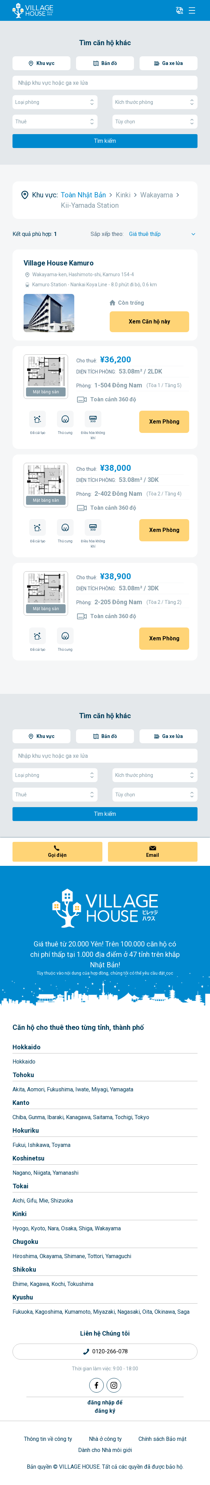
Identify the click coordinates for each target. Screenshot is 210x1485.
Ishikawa (38, 1145)
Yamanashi (65, 1173)
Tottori (95, 1256)
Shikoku (24, 1269)
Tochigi (123, 1117)
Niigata (41, 1173)
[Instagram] (114, 1385)
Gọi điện (57, 855)
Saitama (102, 1117)
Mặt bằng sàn (46, 391)
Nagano (21, 1173)
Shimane (74, 1256)
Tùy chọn (155, 122)
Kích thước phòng (155, 102)
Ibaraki (55, 1117)
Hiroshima (24, 1256)
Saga (183, 1311)
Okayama (51, 1256)
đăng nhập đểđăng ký (105, 1406)
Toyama (61, 1145)
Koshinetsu (28, 1158)
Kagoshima (48, 1311)
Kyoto (38, 1228)
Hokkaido (26, 1047)
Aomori (35, 1089)
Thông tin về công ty (48, 1439)
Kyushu (22, 1297)
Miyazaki (104, 1311)
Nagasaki (128, 1311)
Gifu (31, 1200)
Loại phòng (55, 102)
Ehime (19, 1284)
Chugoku (25, 1241)
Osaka (68, 1228)
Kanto (21, 1102)
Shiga (85, 1228)
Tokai (20, 1186)
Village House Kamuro (59, 263)
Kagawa (39, 1284)
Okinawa (164, 1311)
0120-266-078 (110, 1351)
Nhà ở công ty (105, 1439)
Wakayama (108, 1228)
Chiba (19, 1117)
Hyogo (20, 1228)
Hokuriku (25, 1130)
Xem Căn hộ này (149, 321)
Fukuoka (22, 1311)
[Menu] (192, 10)
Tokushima (80, 1284)
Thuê (55, 122)
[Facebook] (96, 1385)
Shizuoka (62, 1200)
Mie (43, 1200)
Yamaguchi (118, 1256)
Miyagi (99, 1089)
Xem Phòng (164, 421)
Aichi (18, 1200)
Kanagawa (78, 1117)
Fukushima (60, 1089)
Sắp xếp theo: (107, 234)
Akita (18, 1089)
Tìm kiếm (105, 141)
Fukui (18, 1145)
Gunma (36, 1117)
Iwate (82, 1089)
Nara (53, 1228)
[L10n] (179, 10)
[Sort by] (163, 234)
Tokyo (142, 1117)
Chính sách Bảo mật (162, 1439)
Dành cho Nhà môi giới (105, 1450)
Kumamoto (78, 1311)
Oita (147, 1311)
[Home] (105, 908)
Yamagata (121, 1089)
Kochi (58, 1284)
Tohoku (23, 1074)
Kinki (19, 1213)
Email (152, 855)
